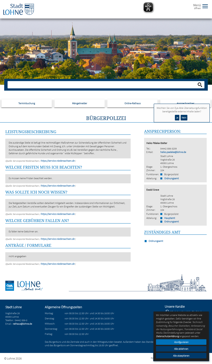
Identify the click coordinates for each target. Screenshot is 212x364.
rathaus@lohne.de (22, 323)
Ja (177, 117)
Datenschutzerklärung (167, 336)
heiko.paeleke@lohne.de (173, 152)
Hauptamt (169, 218)
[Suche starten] (200, 84)
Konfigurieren (181, 342)
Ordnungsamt (171, 178)
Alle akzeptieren (181, 355)
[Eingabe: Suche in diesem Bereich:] (103, 85)
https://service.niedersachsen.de (58, 160)
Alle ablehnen (181, 348)
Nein (184, 117)
